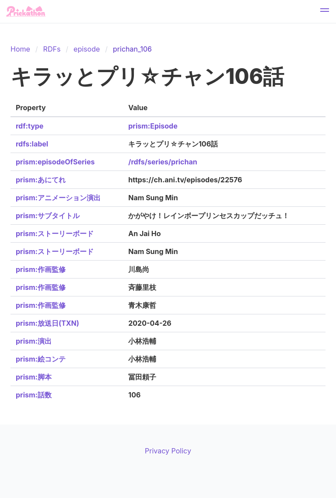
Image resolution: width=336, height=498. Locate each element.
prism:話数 (34, 394)
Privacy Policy (168, 450)
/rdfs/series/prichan (162, 161)
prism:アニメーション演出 (58, 197)
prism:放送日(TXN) (47, 323)
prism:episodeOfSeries (55, 161)
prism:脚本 (34, 377)
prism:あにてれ (41, 179)
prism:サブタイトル (48, 215)
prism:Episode (152, 126)
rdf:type (29, 126)
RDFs (52, 49)
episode (87, 49)
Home (20, 49)
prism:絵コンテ (41, 359)
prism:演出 (34, 341)
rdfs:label (32, 143)
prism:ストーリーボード (55, 233)
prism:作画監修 (41, 269)
